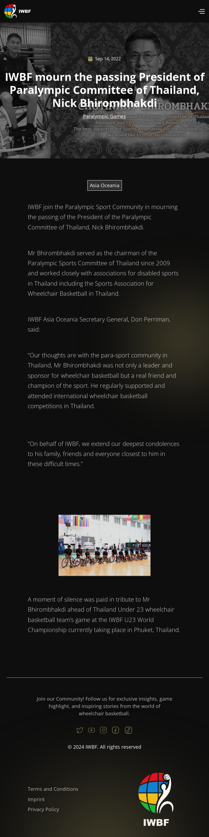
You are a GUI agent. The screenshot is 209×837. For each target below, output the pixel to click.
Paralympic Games (104, 117)
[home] (17, 11)
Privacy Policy (43, 809)
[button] (201, 11)
